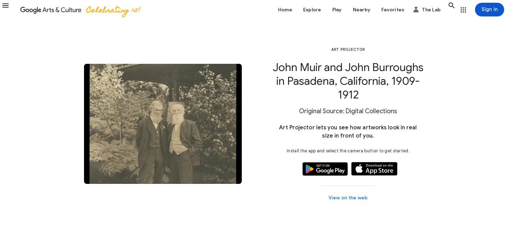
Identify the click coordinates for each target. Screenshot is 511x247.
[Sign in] (489, 9)
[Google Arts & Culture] (80, 9)
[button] (9, 9)
